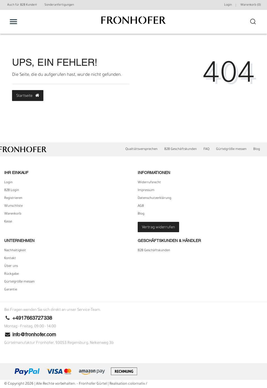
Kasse (8, 222)
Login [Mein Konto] (228, 5)
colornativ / (137, 384)
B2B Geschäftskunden (180, 149)
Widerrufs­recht (149, 183)
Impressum (146, 190)
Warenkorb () (250, 5)
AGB (141, 206)
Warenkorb (12, 214)
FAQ (206, 149)
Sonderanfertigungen (59, 5)
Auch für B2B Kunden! (22, 5)
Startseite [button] (27, 95)
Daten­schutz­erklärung (154, 198)
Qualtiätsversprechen (141, 149)
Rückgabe (11, 274)
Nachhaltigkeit (15, 251)
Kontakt (10, 258)
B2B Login (11, 190)
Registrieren (13, 198)
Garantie (10, 290)
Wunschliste (13, 206)
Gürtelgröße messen (231, 149)
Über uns (11, 266)
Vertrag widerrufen (158, 227)
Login (8, 183)
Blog (256, 149)
